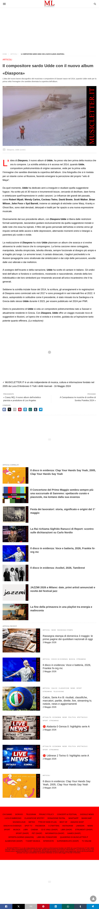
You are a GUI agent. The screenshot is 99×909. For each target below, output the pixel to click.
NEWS (53, 630)
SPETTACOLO (82, 717)
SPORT (79, 688)
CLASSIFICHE (64, 688)
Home (5, 54)
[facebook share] (4, 409)
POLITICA (72, 717)
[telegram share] (40, 409)
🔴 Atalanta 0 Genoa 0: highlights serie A (66, 726)
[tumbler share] (35, 409)
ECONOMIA (57, 717)
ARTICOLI (13, 54)
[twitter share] (9, 409)
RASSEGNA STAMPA (65, 630)
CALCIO (54, 688)
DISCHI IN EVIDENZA (59, 659)
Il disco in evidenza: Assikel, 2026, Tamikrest (57, 567)
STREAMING (81, 659)
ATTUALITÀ (47, 717)
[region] (49, 28)
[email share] (14, 409)
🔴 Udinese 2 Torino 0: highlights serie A (66, 755)
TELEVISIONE (58, 691)
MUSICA (72, 659)
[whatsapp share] (30, 409)
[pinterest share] (20, 409)
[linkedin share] (25, 409)
